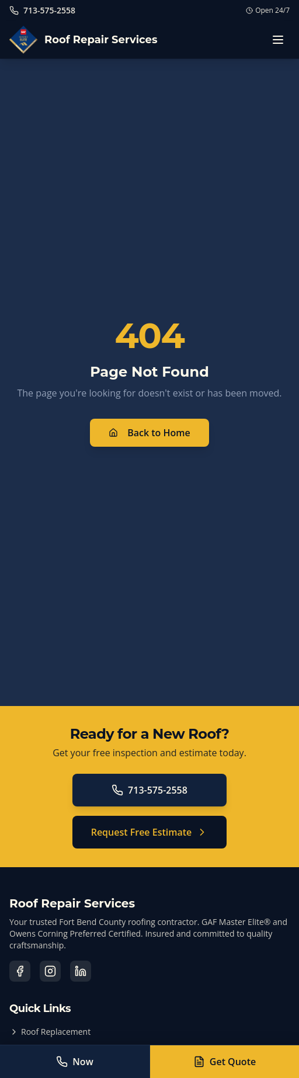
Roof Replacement (50, 1031)
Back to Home (149, 432)
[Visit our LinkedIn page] (80, 971)
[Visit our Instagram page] (50, 971)
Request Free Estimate (149, 832)
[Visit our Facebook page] (19, 971)
